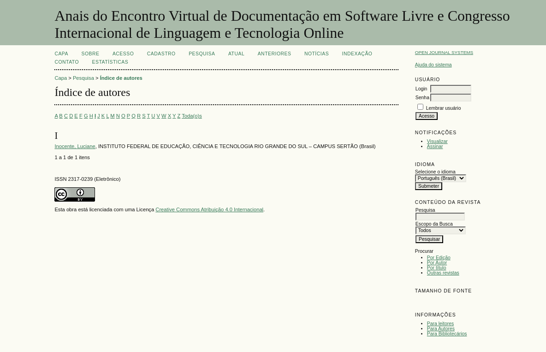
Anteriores (274, 53)
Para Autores (441, 328)
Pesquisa (202, 53)
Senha (422, 97)
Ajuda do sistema (433, 64)
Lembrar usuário (443, 108)
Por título (436, 267)
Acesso (123, 53)
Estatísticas (110, 62)
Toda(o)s (192, 116)
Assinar (435, 146)
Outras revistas (443, 272)
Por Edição (439, 257)
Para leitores (440, 323)
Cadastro (161, 53)
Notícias (316, 53)
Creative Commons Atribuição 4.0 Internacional (209, 209)
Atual (236, 53)
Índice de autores (121, 78)
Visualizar (437, 141)
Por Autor (437, 262)
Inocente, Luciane (74, 146)
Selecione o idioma (435, 171)
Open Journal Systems (444, 52)
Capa (61, 53)
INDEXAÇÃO (357, 53)
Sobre (90, 53)
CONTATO (66, 62)
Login (421, 88)
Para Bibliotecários (447, 333)
